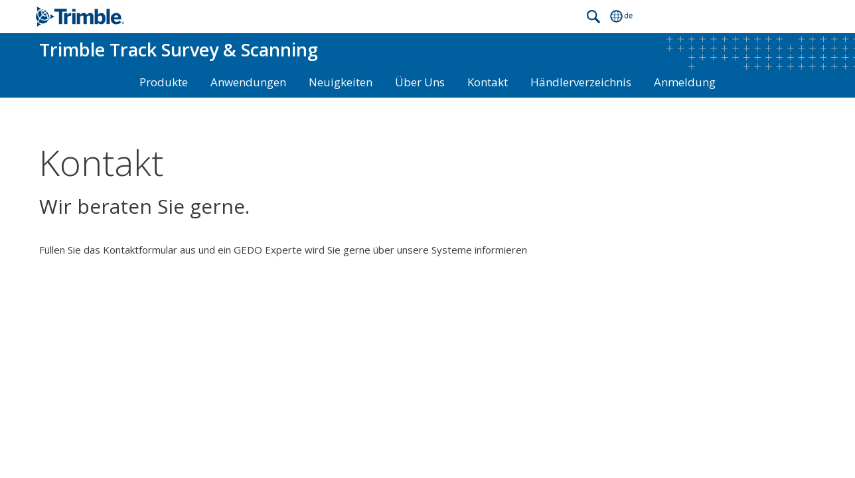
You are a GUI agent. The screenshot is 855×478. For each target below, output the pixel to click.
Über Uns (420, 82)
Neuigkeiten (340, 82)
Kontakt (487, 82)
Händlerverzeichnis (580, 82)
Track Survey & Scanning (178, 49)
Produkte (163, 82)
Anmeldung (685, 82)
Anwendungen (248, 82)
